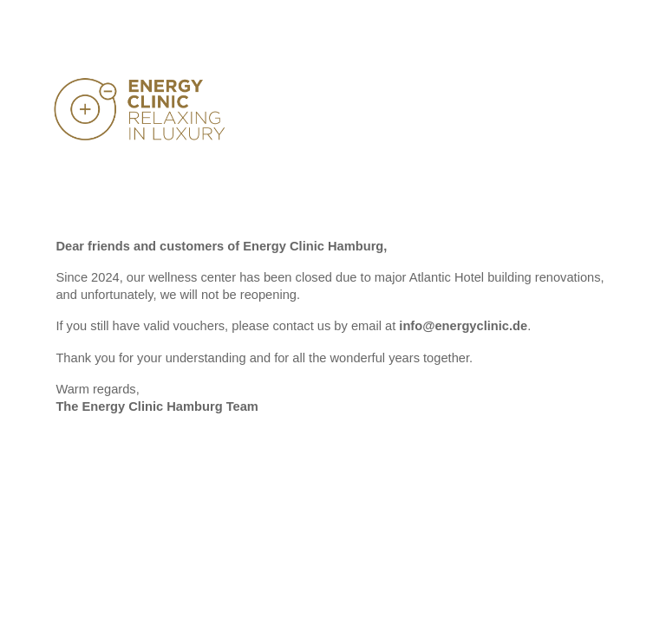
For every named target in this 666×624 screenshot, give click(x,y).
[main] (333, 334)
